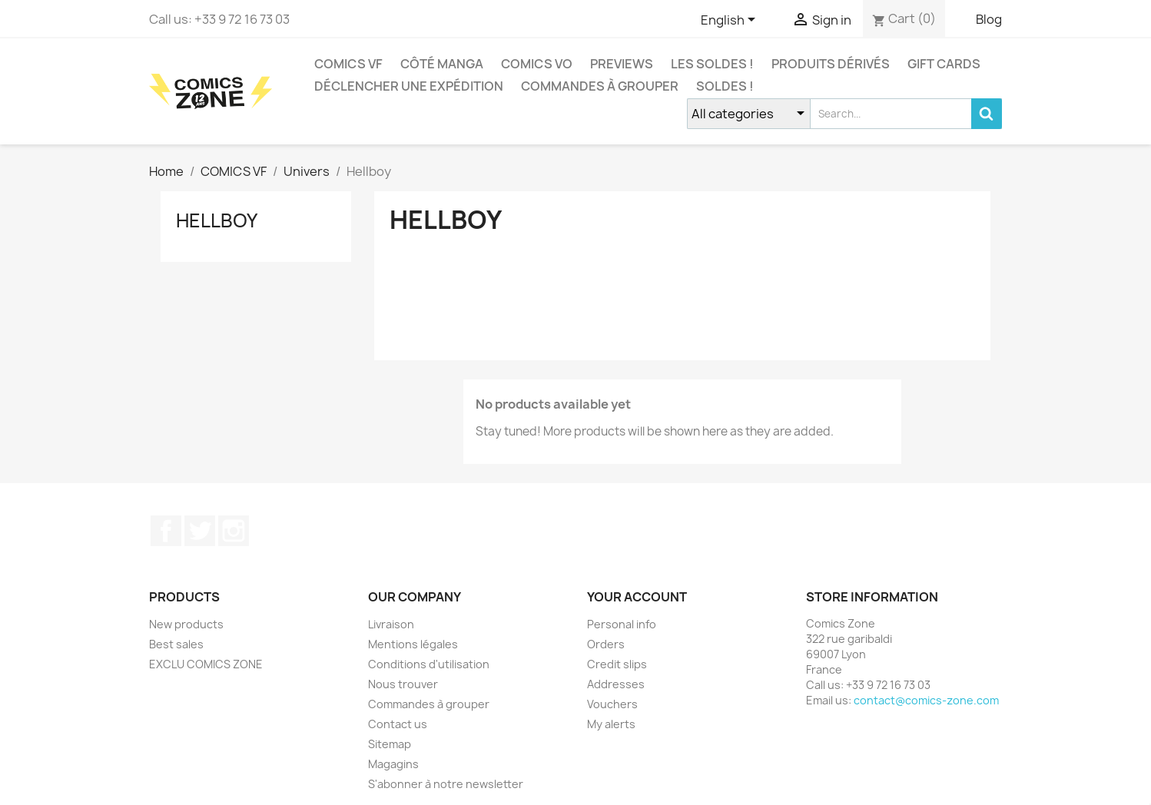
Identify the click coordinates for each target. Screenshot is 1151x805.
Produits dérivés (830, 63)
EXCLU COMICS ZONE (206, 664)
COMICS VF (348, 63)
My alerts (611, 724)
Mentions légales (413, 644)
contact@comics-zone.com (926, 700)
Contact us (397, 724)
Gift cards (943, 63)
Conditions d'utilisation (428, 664)
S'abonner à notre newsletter (445, 784)
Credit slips (617, 664)
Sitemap (389, 744)
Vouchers (612, 704)
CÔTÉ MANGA (441, 63)
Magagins (393, 764)
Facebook (166, 530)
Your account (637, 596)
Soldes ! (725, 86)
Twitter (199, 530)
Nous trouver (403, 684)
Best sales (176, 644)
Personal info (621, 624)
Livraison (391, 624)
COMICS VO (536, 63)
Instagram (233, 530)
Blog (989, 19)
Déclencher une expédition (408, 86)
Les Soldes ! (712, 63)
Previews (621, 63)
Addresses (616, 684)
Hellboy (216, 220)
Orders (606, 644)
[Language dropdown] (731, 21)
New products (186, 624)
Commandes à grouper (599, 86)
